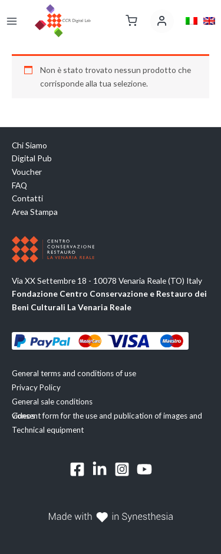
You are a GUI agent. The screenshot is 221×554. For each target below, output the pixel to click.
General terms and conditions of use (74, 373)
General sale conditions (52, 401)
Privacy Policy (36, 387)
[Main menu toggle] (11, 20)
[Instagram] (122, 469)
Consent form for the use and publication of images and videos (107, 415)
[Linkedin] (99, 469)
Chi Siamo (29, 145)
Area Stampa (35, 212)
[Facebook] (77, 469)
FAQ (19, 185)
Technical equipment (48, 429)
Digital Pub (32, 158)
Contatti (27, 198)
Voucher (27, 172)
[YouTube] (144, 469)
